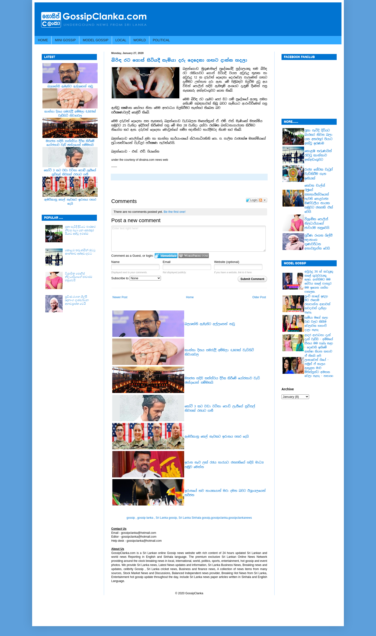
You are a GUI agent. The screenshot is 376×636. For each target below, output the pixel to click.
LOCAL (120, 40)
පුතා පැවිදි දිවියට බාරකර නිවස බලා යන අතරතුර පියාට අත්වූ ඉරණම (80, 230)
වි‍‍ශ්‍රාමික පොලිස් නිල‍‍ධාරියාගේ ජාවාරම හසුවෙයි (78, 277)
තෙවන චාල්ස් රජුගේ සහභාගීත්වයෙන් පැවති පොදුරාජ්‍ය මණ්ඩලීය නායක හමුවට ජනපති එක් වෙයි (319, 199)
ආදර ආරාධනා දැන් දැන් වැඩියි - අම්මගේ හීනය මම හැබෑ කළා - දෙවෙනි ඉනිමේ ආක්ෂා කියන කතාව (319, 343)
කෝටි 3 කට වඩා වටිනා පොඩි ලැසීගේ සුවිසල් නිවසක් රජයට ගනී (70, 172)
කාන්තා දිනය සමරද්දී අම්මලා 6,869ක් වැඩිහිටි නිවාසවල (70, 114)
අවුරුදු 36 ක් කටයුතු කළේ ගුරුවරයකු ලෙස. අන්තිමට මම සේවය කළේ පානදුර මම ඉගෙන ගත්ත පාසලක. (319, 282)
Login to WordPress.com (193, 255)
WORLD (139, 40)
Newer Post (119, 297)
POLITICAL (161, 40)
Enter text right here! (188, 239)
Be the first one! (175, 212)
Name (115, 262)
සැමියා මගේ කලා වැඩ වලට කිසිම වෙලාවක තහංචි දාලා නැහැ (316, 324)
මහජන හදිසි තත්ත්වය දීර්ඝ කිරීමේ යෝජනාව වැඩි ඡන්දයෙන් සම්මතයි (70, 143)
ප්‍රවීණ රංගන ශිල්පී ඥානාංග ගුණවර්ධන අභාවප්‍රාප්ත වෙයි (77, 300)
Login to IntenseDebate (166, 255)
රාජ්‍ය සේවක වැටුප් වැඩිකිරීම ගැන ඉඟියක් (319, 173)
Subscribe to (136, 278)
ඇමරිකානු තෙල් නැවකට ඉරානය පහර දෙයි (217, 436)
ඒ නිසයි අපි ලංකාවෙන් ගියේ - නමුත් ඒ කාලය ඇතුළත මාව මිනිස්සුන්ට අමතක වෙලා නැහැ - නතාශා (319, 366)
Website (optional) (226, 262)
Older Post (259, 297)
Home (190, 297)
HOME (43, 40)
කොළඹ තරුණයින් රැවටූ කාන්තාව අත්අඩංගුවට (80, 252)
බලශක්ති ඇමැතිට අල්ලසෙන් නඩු (210, 324)
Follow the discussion (262, 200)
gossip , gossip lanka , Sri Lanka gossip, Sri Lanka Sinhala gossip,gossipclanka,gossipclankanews (189, 517)
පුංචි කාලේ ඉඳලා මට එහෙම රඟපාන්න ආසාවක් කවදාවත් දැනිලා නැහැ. (317, 304)
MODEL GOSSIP (95, 40)
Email (167, 262)
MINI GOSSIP (65, 40)
